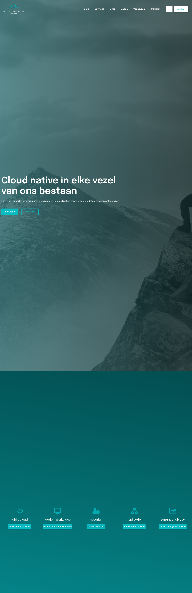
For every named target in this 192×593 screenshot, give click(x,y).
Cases (124, 9)
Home (86, 9)
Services (99, 9)
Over (112, 9)
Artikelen (155, 9)
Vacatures (139, 9)
